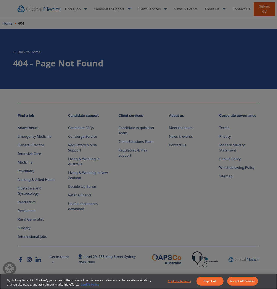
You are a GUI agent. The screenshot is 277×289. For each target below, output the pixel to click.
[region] (138, 281)
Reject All (210, 281)
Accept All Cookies (242, 281)
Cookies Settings (179, 281)
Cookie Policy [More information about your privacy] (90, 284)
